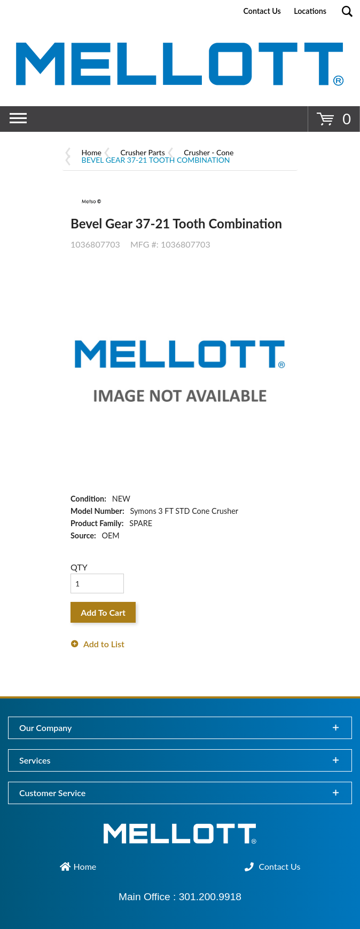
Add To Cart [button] (103, 612)
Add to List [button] (103, 644)
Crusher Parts (143, 152)
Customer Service (52, 793)
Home (91, 152)
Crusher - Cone (208, 152)
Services (34, 760)
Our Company (45, 727)
